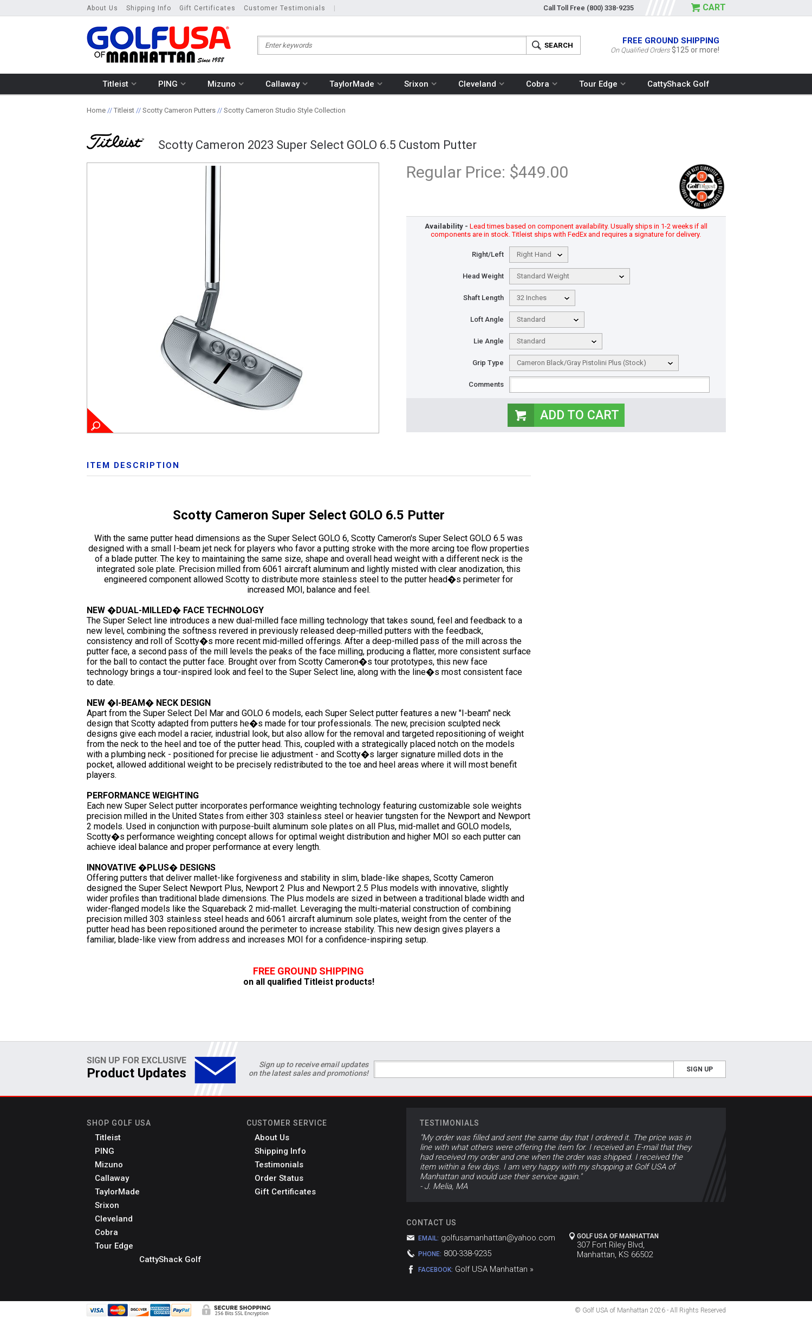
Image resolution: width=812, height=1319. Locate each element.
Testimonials (279, 1164)
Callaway (286, 84)
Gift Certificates (207, 8)
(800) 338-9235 (610, 8)
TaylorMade (355, 84)
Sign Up (699, 1069)
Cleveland (481, 84)
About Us (102, 8)
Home (96, 110)
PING (172, 84)
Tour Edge (602, 84)
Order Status (279, 1178)
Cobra (541, 84)
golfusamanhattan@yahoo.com (498, 1238)
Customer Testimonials (285, 8)
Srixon (420, 84)
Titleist (119, 84)
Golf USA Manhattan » (494, 1269)
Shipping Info (148, 8)
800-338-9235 (467, 1253)
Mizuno (225, 84)
